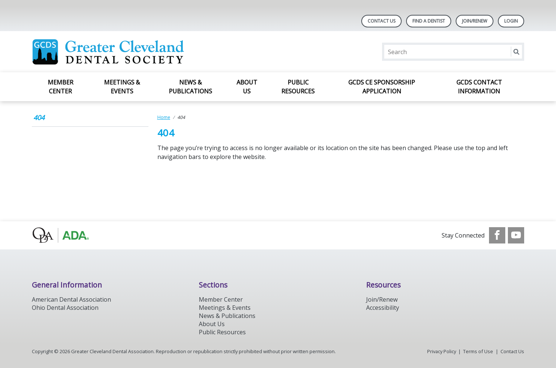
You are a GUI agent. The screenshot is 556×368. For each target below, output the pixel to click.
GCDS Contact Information (479, 86)
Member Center (60, 86)
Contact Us (381, 21)
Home (163, 117)
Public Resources (298, 86)
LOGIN (511, 21)
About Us (247, 86)
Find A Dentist (428, 21)
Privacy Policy (441, 351)
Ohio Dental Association (65, 308)
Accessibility (382, 308)
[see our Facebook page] (497, 235)
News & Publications (190, 86)
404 (38, 117)
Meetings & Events (122, 86)
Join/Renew (474, 21)
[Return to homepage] (127, 52)
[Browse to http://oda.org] (69, 235)
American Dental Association (71, 299)
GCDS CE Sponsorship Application (381, 86)
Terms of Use (478, 351)
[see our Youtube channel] (516, 235)
